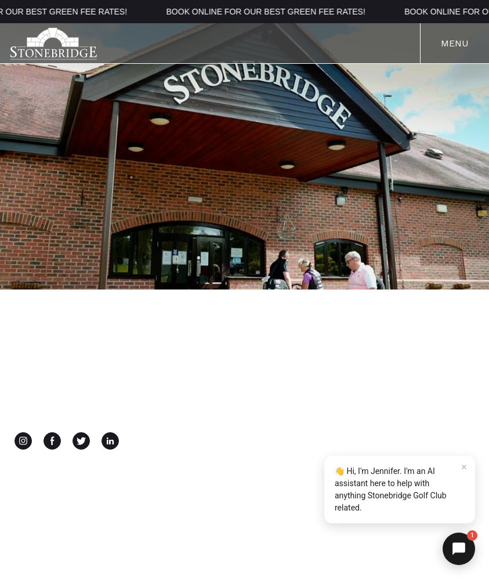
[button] (459, 549)
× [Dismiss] (464, 467)
